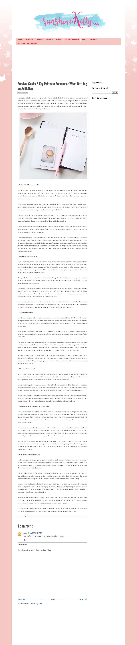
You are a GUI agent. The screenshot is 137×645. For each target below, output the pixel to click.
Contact (93, 40)
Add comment (22, 544)
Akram (25, 533)
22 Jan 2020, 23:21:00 (34, 533)
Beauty (40, 40)
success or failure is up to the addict (46, 374)
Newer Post (21, 599)
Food (84, 40)
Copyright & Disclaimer (27, 43)
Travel (59, 40)
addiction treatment (24, 414)
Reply (24, 539)
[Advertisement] (68, 63)
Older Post (83, 599)
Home (20, 40)
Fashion (49, 40)
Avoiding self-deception (25, 318)
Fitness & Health (72, 40)
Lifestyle (29, 40)
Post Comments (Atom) (34, 603)
